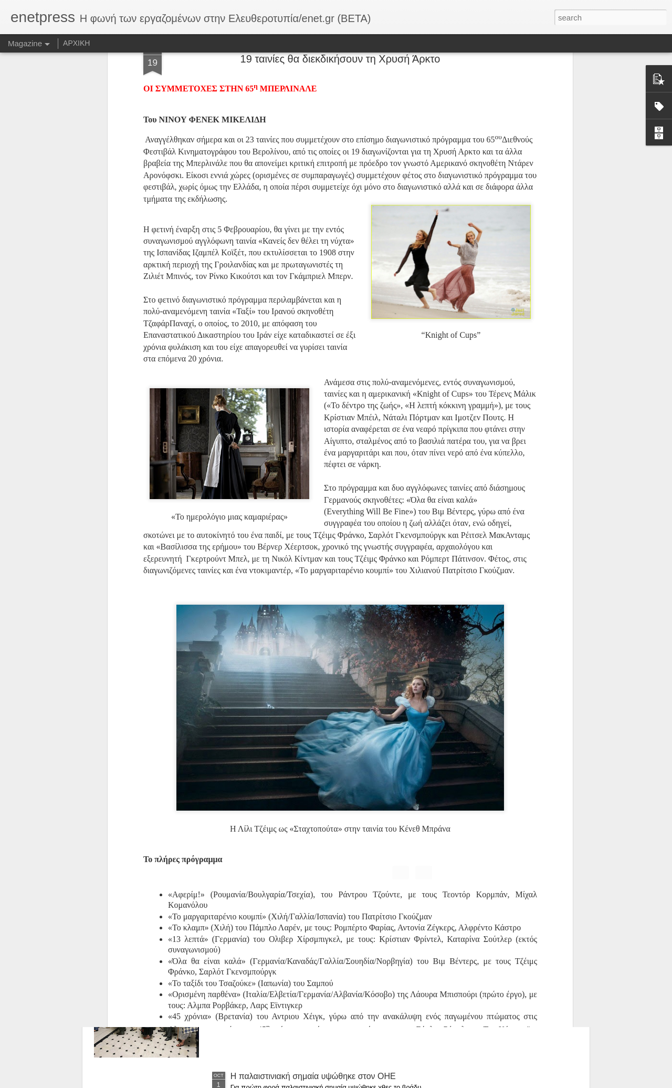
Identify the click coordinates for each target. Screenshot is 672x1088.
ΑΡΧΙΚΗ (76, 43)
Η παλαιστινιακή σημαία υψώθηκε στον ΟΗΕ (313, 1076)
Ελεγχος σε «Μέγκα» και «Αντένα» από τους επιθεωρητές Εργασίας (312, 842)
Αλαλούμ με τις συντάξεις (276, 956)
